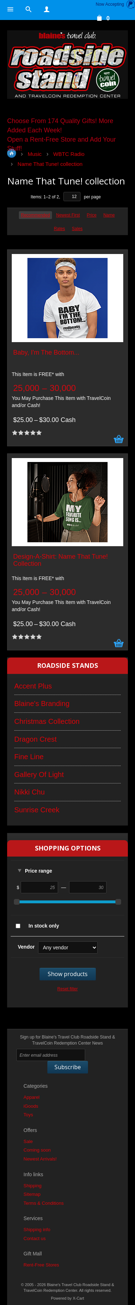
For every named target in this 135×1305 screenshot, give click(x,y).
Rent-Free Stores (41, 1265)
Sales (77, 228)
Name (109, 215)
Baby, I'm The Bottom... (46, 352)
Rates (59, 228)
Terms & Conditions (44, 1203)
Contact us (35, 1238)
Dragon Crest (35, 739)
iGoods (31, 1106)
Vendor (26, 947)
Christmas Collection (46, 721)
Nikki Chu (29, 792)
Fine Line (28, 757)
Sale (28, 1141)
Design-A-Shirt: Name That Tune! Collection (60, 560)
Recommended (35, 215)
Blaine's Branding (41, 703)
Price (92, 215)
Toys (28, 1114)
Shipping (33, 1185)
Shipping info (37, 1229)
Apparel (32, 1097)
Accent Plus (33, 686)
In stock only (43, 926)
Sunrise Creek (36, 810)
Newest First (68, 215)
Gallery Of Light (39, 774)
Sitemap (32, 1194)
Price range (38, 871)
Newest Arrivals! (40, 1159)
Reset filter (67, 988)
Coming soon (37, 1150)
